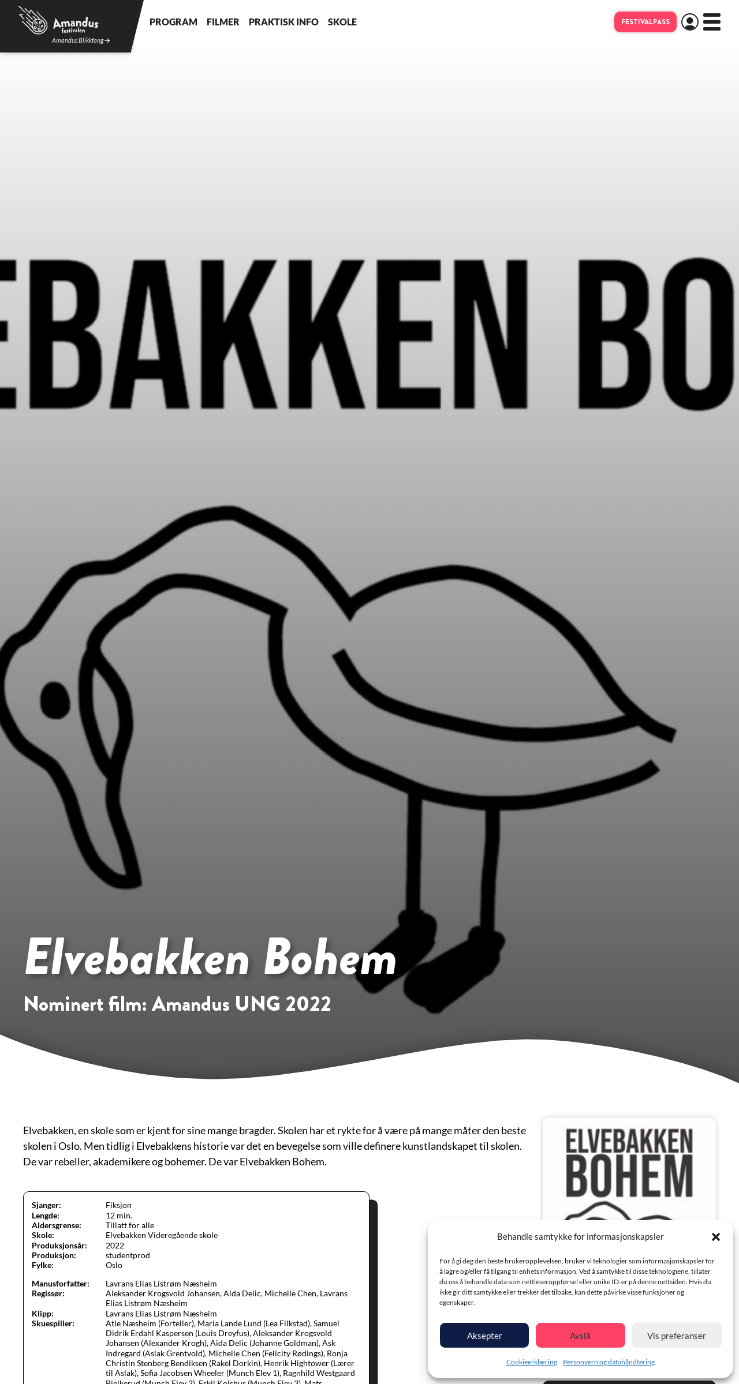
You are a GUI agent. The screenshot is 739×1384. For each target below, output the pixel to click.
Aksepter (484, 1335)
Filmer (223, 21)
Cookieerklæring (531, 1361)
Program (173, 21)
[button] (716, 1237)
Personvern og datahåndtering (609, 1361)
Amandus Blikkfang (81, 40)
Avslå (580, 1335)
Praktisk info (284, 21)
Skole (342, 21)
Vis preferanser (676, 1335)
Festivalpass (645, 22)
